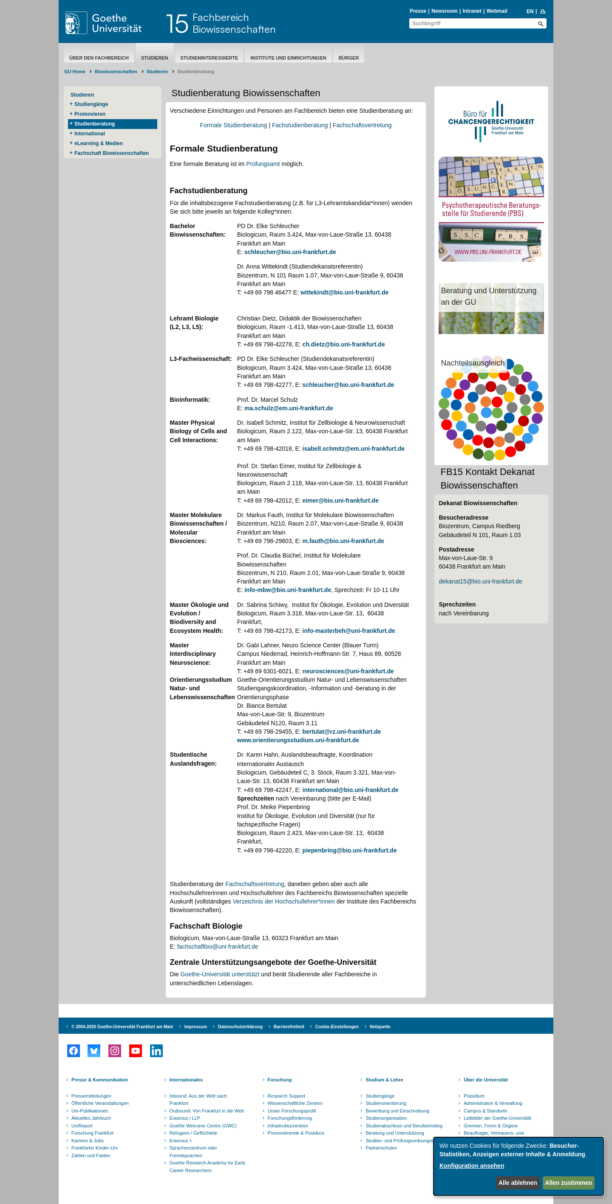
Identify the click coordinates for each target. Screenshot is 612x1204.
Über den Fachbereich (99, 57)
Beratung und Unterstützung (395, 1132)
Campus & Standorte (485, 1110)
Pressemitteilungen (91, 1095)
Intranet (472, 11)
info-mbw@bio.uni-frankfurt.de (287, 589)
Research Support (287, 1095)
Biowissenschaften (116, 71)
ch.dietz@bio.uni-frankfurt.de (344, 344)
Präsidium (474, 1095)
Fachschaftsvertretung (362, 125)
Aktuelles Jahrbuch (91, 1118)
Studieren (154, 57)
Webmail (497, 11)
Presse (418, 11)
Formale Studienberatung (233, 125)
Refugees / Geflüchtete (194, 1132)
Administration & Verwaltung (493, 1103)
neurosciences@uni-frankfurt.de (348, 671)
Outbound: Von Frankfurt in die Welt (207, 1110)
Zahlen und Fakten (90, 1155)
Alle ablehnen (518, 1182)
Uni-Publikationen (89, 1110)
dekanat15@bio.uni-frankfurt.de (480, 581)
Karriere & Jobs (87, 1140)
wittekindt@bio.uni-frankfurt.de (344, 292)
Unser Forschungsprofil (292, 1110)
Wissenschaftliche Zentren (295, 1103)
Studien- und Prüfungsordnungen (400, 1140)
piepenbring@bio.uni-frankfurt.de (350, 850)
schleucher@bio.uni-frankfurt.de (290, 252)
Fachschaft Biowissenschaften (111, 153)
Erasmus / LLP (185, 1118)
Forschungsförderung (290, 1118)
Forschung (280, 1079)
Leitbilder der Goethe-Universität (497, 1118)
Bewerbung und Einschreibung (397, 1110)
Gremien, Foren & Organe (491, 1125)
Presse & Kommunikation (99, 1079)
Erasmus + (181, 1140)
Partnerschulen (381, 1147)
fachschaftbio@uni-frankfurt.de (217, 946)
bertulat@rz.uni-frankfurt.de (342, 731)
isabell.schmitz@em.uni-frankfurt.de (354, 448)
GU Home (74, 71)
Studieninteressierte (209, 57)
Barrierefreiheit (289, 1026)
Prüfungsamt (263, 163)
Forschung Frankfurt (92, 1132)
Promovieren (89, 114)
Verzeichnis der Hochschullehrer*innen (283, 901)
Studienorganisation (386, 1118)
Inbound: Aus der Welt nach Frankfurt (198, 1099)
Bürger (349, 57)
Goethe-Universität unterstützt (219, 974)
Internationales (186, 1079)
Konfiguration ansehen (471, 1165)
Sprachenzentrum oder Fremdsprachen (193, 1151)
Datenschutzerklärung (240, 1026)
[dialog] (519, 1166)
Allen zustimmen (568, 1182)
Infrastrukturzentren (288, 1125)
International (89, 134)
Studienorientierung (386, 1103)
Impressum (195, 1026)
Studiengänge (91, 104)
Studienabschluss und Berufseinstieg (404, 1125)
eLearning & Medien (98, 143)
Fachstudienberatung (300, 125)
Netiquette (380, 1026)
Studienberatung (94, 124)
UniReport (82, 1125)
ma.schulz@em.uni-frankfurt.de (288, 408)
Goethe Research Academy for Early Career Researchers (208, 1166)
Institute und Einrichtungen (288, 57)
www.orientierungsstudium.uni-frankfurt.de (298, 740)
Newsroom (444, 11)
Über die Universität (486, 1079)
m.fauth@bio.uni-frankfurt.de (344, 541)
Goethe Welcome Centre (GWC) (203, 1125)
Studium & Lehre (384, 1079)
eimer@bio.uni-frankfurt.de (341, 500)
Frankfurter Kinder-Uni (94, 1147)
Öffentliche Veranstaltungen (100, 1103)
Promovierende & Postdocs (296, 1132)
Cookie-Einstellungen (337, 1026)
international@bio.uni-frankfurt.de (351, 789)
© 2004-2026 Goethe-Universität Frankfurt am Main (122, 1026)
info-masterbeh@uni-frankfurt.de (349, 630)
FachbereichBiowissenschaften (234, 23)
